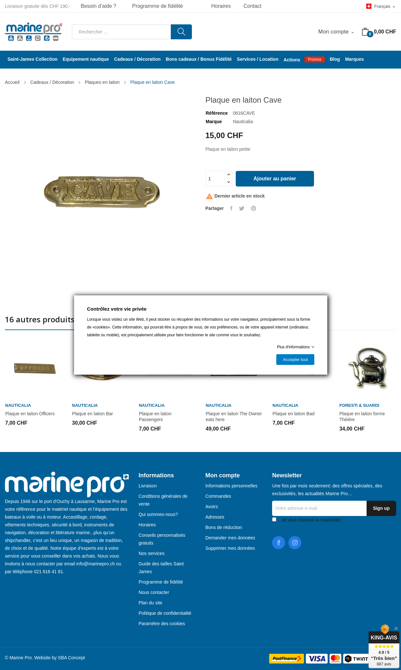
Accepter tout (295, 359)
